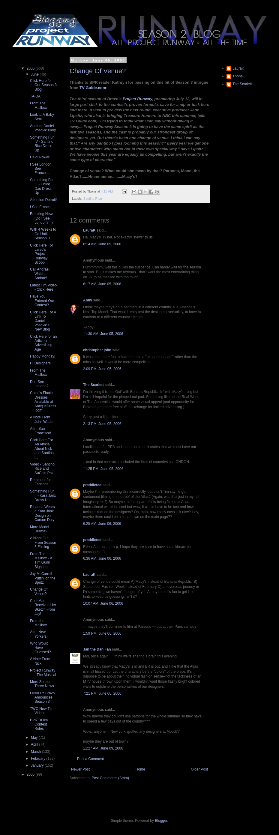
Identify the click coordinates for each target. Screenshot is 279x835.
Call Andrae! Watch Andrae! (40, 273)
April (35, 744)
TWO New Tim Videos (41, 711)
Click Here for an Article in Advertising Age (43, 343)
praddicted (92, 485)
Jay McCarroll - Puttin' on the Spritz (43, 578)
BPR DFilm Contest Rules (39, 724)
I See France (40, 207)
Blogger (161, 821)
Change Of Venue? (98, 71)
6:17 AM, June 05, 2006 (102, 284)
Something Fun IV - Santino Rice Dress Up (42, 143)
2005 (31, 774)
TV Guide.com (93, 87)
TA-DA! (35, 96)
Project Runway (137, 99)
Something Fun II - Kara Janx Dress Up (43, 495)
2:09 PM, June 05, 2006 (102, 369)
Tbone (237, 76)
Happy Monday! (42, 356)
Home (140, 769)
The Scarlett (93, 385)
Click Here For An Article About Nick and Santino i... (42, 448)
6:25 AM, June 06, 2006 (102, 524)
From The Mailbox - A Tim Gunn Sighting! (41, 560)
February (38, 758)
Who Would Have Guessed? (40, 647)
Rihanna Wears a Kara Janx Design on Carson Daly (42, 513)
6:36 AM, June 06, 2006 (102, 558)
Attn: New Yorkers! (39, 634)
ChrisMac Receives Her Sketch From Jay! (43, 607)
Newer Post (80, 769)
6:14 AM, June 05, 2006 (102, 244)
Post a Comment (90, 759)
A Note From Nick (40, 661)
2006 (31, 68)
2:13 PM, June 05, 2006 (102, 424)
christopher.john (97, 350)
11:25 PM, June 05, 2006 (103, 469)
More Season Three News (42, 684)
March (36, 752)
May (35, 737)
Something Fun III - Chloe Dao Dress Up (42, 186)
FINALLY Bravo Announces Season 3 (42, 697)
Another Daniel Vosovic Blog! (43, 128)
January (38, 765)
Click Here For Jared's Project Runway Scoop (41, 254)
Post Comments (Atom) (110, 778)
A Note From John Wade (41, 419)
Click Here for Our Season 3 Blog (43, 85)
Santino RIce (92, 198)
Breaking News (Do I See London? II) (42, 218)
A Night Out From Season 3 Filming (43, 542)
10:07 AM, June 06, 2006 (103, 603)
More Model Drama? (39, 529)
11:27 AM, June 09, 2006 (103, 748)
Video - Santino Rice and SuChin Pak (42, 468)
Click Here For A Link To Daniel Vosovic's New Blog (43, 321)
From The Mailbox (38, 105)
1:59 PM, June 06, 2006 (102, 633)
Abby (87, 300)
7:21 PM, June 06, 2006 (102, 693)
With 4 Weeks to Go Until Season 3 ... (43, 233)
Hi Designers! (41, 363)
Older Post (199, 769)
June (35, 74)
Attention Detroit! (43, 200)
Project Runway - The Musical (43, 672)
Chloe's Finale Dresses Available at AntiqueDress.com (43, 401)
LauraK (89, 230)
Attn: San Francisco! (40, 430)
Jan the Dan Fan (97, 649)
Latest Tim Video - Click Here (43, 287)
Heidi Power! (40, 157)
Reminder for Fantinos (40, 482)
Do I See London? (39, 384)
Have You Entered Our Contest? (42, 300)
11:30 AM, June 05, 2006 (103, 334)
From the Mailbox (38, 623)
